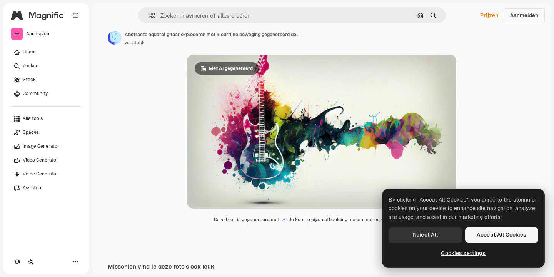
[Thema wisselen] (31, 261)
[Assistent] (46, 188)
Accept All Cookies (502, 234)
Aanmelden (524, 15)
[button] (149, 15)
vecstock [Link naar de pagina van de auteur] (135, 43)
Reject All (425, 234)
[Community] (46, 94)
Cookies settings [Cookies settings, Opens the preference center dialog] (463, 253)
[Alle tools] (46, 119)
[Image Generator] (46, 146)
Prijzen (489, 15)
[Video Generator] (46, 160)
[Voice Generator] (46, 174)
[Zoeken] (46, 66)
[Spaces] (46, 133)
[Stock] (46, 80)
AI (284, 220)
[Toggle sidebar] (75, 15)
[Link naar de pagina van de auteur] (115, 38)
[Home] (46, 52)
